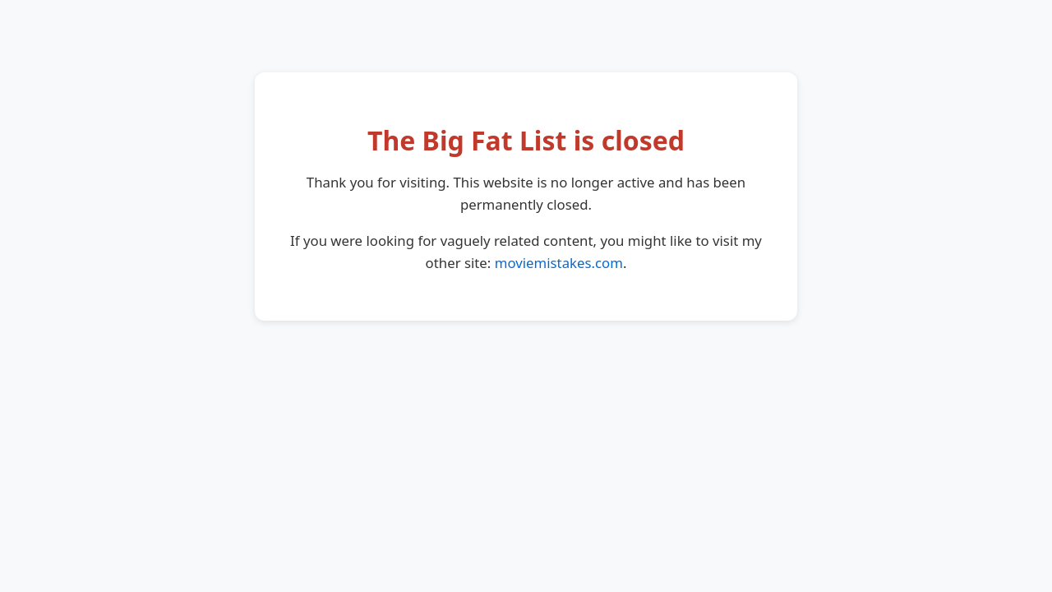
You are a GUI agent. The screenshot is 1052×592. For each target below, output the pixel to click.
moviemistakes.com (559, 262)
